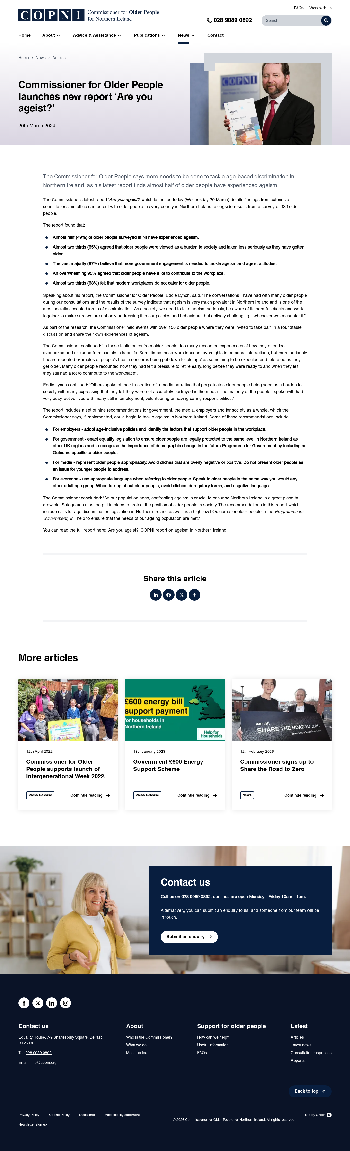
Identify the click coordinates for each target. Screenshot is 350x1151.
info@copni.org (43, 1063)
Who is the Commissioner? (149, 1037)
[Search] (297, 20)
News (41, 59)
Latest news (301, 1045)
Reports (298, 1061)
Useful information (212, 1045)
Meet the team (138, 1053)
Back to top (306, 1091)
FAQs (299, 8)
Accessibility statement (122, 1115)
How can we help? (213, 1037)
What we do (136, 1045)
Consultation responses (311, 1053)
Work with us (320, 8)
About (134, 1026)
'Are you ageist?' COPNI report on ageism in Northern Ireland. (167, 531)
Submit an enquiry (185, 937)
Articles (59, 59)
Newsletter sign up (32, 1124)
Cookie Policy (59, 1115)
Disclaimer (87, 1115)
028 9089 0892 (39, 1053)
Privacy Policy (28, 1115)
